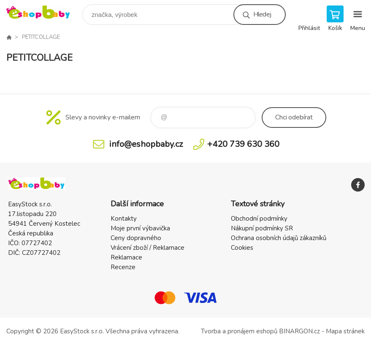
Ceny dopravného (136, 238)
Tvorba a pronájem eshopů (239, 331)
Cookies (242, 247)
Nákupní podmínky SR (262, 228)
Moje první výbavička (140, 228)
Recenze (123, 267)
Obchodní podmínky (259, 218)
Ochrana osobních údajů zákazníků (278, 238)
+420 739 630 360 (243, 144)
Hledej (262, 14)
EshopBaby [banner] (43, 12)
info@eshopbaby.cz (146, 144)
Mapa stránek (345, 331)
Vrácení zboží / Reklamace (147, 247)
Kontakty (124, 218)
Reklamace (126, 257)
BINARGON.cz (299, 331)
